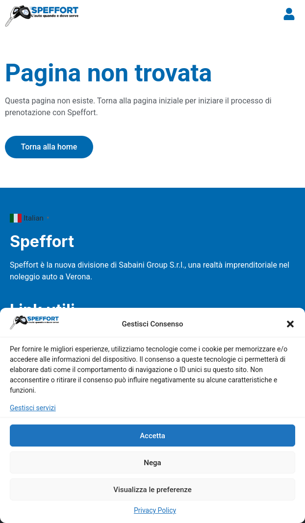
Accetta (152, 435)
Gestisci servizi (33, 408)
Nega (152, 462)
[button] (290, 324)
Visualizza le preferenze (152, 489)
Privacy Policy (155, 510)
